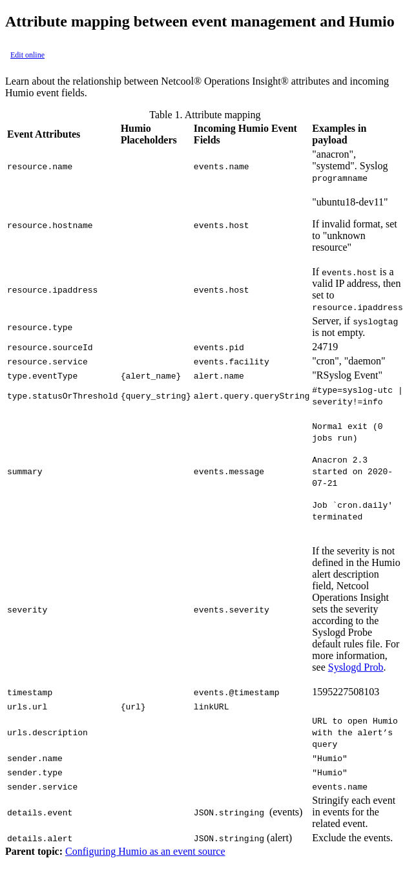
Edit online (27, 54)
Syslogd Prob (356, 667)
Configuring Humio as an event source (145, 851)
